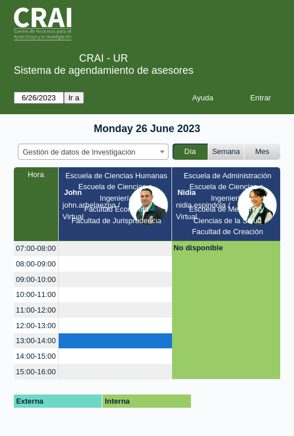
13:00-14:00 (36, 340)
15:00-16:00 (36, 371)
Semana (226, 151)
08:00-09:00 (36, 264)
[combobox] (93, 152)
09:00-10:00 (36, 279)
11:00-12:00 (36, 310)
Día (190, 151)
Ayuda (202, 97)
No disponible (198, 247)
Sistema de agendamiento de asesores (103, 70)
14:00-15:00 (36, 356)
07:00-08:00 (36, 248)
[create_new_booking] (115, 249)
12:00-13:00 (36, 325)
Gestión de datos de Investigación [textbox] (79, 152)
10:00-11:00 (36, 294)
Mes (262, 151)
